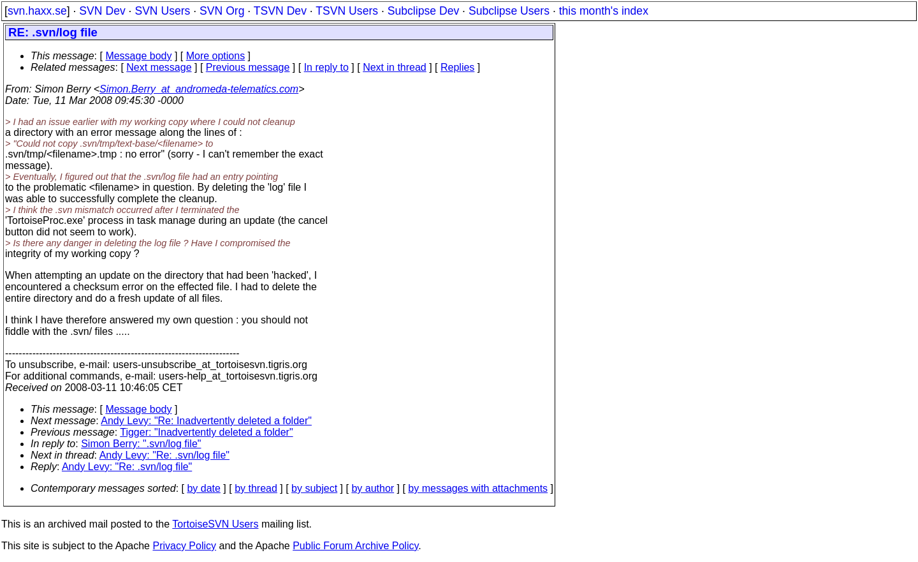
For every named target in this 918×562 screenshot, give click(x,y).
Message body (138, 55)
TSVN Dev (280, 10)
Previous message (248, 67)
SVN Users (162, 10)
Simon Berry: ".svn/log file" (141, 443)
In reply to (326, 67)
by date (203, 488)
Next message (158, 67)
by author (372, 488)
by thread (256, 488)
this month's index (603, 10)
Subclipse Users (509, 10)
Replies (457, 67)
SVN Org (222, 10)
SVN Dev (102, 10)
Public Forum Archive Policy (355, 545)
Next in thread (394, 67)
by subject (314, 488)
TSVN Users (347, 10)
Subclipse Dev (423, 10)
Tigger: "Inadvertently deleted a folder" (206, 432)
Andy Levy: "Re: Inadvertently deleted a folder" (206, 420)
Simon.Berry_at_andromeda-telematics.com (198, 89)
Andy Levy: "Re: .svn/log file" (164, 455)
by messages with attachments (478, 488)
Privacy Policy (184, 545)
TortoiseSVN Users (215, 524)
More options (215, 55)
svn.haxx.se (37, 10)
